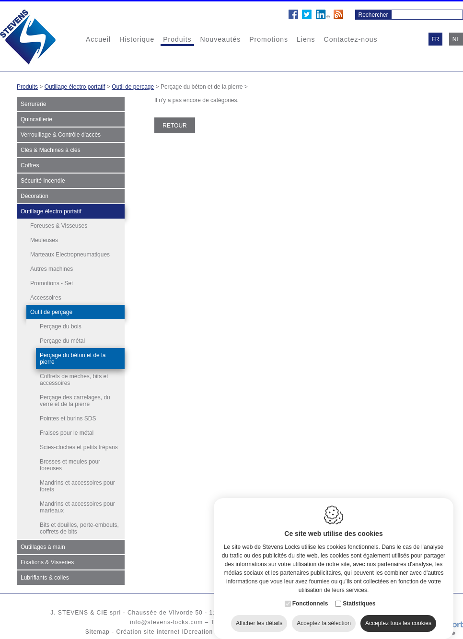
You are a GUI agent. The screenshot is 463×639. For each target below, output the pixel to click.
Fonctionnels (310, 597)
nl (456, 39)
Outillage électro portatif (75, 86)
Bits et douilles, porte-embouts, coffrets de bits (79, 528)
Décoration (34, 196)
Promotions (268, 39)
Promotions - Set (51, 283)
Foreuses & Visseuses (58, 225)
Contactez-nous (351, 39)
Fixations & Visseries (47, 562)
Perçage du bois (60, 326)
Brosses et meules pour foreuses (70, 465)
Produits (177, 39)
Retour (174, 125)
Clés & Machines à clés (51, 150)
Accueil (98, 39)
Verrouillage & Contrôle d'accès (61, 134)
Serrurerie (33, 104)
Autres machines (51, 269)
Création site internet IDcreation (164, 631)
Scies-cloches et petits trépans (79, 447)
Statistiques (359, 597)
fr (436, 39)
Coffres (30, 165)
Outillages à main (43, 547)
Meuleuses (44, 240)
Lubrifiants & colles (45, 577)
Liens (306, 39)
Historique (136, 39)
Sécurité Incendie (43, 180)
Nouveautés (220, 39)
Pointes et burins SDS (68, 418)
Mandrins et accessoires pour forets (77, 486)
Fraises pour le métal (66, 433)
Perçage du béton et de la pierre (72, 358)
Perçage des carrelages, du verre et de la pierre (75, 400)
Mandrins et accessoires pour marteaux (77, 507)
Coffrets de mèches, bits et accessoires (74, 379)
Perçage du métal (62, 340)
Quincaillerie (36, 119)
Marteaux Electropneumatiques (70, 254)
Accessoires (45, 297)
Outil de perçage (133, 86)
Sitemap (97, 631)
